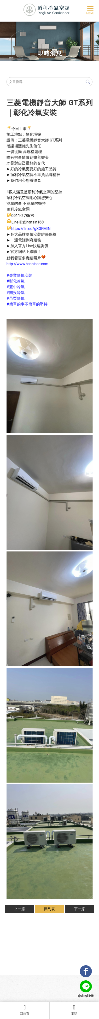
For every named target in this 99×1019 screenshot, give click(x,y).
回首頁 (24, 1009)
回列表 (49, 909)
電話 (74, 1009)
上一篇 (19, 909)
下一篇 (79, 909)
